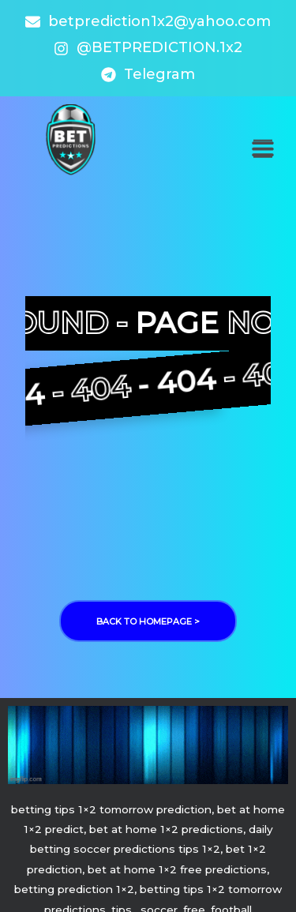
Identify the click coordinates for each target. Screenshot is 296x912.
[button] (262, 149)
